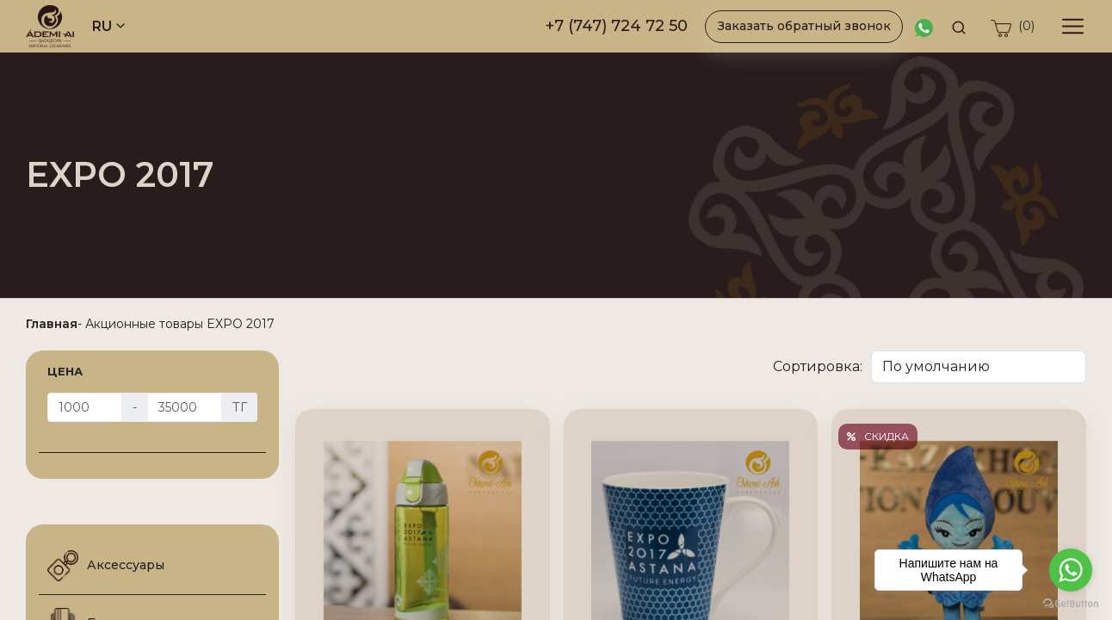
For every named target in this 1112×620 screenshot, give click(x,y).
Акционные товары (144, 324)
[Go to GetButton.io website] (1070, 603)
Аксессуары (105, 565)
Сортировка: (817, 366)
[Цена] (84, 407)
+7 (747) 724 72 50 (617, 25)
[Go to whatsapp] (1070, 570)
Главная (51, 324)
